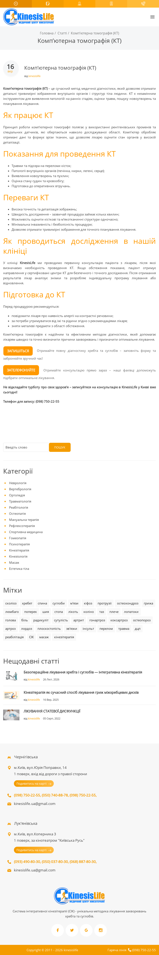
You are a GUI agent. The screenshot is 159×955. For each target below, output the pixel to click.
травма (123, 628)
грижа (148, 603)
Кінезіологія (18, 556)
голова (10, 620)
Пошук (59, 447)
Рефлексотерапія (22, 526)
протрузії (105, 603)
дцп (137, 628)
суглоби (59, 603)
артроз (10, 628)
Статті (62, 33)
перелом (106, 628)
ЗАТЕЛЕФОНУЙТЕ (21, 370)
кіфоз (88, 603)
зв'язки (71, 628)
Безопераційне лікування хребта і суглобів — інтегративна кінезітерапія (83, 672)
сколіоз (10, 603)
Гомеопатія (17, 538)
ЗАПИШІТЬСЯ (18, 351)
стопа (58, 612)
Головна (47, 33)
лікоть (73, 612)
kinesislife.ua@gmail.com (34, 803)
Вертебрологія (20, 489)
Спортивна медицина (26, 532)
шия (45, 612)
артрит (78, 620)
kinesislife (34, 76)
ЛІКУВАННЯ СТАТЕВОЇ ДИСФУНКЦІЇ (52, 711)
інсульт (88, 628)
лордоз (26, 628)
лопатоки (131, 612)
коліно (89, 612)
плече (114, 612)
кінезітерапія (64, 637)
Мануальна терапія (24, 519)
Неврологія (17, 483)
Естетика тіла (19, 568)
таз (101, 612)
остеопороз (142, 620)
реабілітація (14, 637)
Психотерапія (19, 544)
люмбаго (12, 612)
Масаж (14, 562)
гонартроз (97, 620)
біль (24, 620)
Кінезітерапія (19, 550)
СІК (31, 637)
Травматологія (20, 501)
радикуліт (41, 620)
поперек (30, 612)
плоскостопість (49, 628)
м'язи (74, 603)
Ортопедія (17, 495)
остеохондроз (127, 603)
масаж (44, 637)
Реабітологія (18, 507)
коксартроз (119, 620)
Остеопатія (17, 513)
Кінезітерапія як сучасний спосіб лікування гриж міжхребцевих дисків (81, 692)
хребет (27, 603)
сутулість (61, 620)
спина (42, 603)
